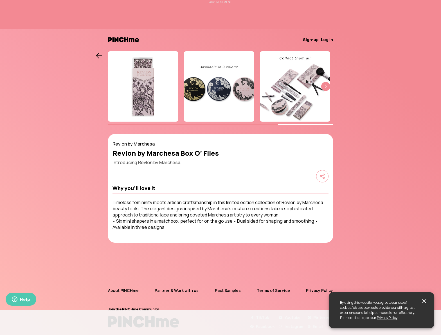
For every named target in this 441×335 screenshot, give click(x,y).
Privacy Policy (387, 317)
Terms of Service (273, 290)
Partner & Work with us (177, 290)
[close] (424, 301)
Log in (327, 39)
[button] (325, 86)
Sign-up (311, 39)
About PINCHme (123, 290)
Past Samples (228, 290)
